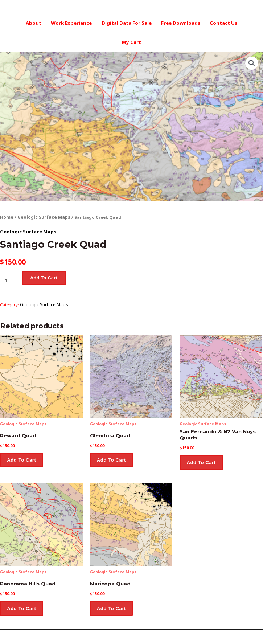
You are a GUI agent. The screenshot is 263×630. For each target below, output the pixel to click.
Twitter (184, 617)
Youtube (134, 617)
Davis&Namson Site (96, 617)
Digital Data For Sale (113, 22)
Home (6, 196)
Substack (211, 617)
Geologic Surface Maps (42, 196)
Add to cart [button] (22, 435)
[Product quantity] (8, 258)
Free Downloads (164, 22)
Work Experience (60, 22)
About (24, 22)
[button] (252, 42)
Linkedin (160, 617)
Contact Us (205, 22)
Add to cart (42, 255)
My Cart (236, 22)
